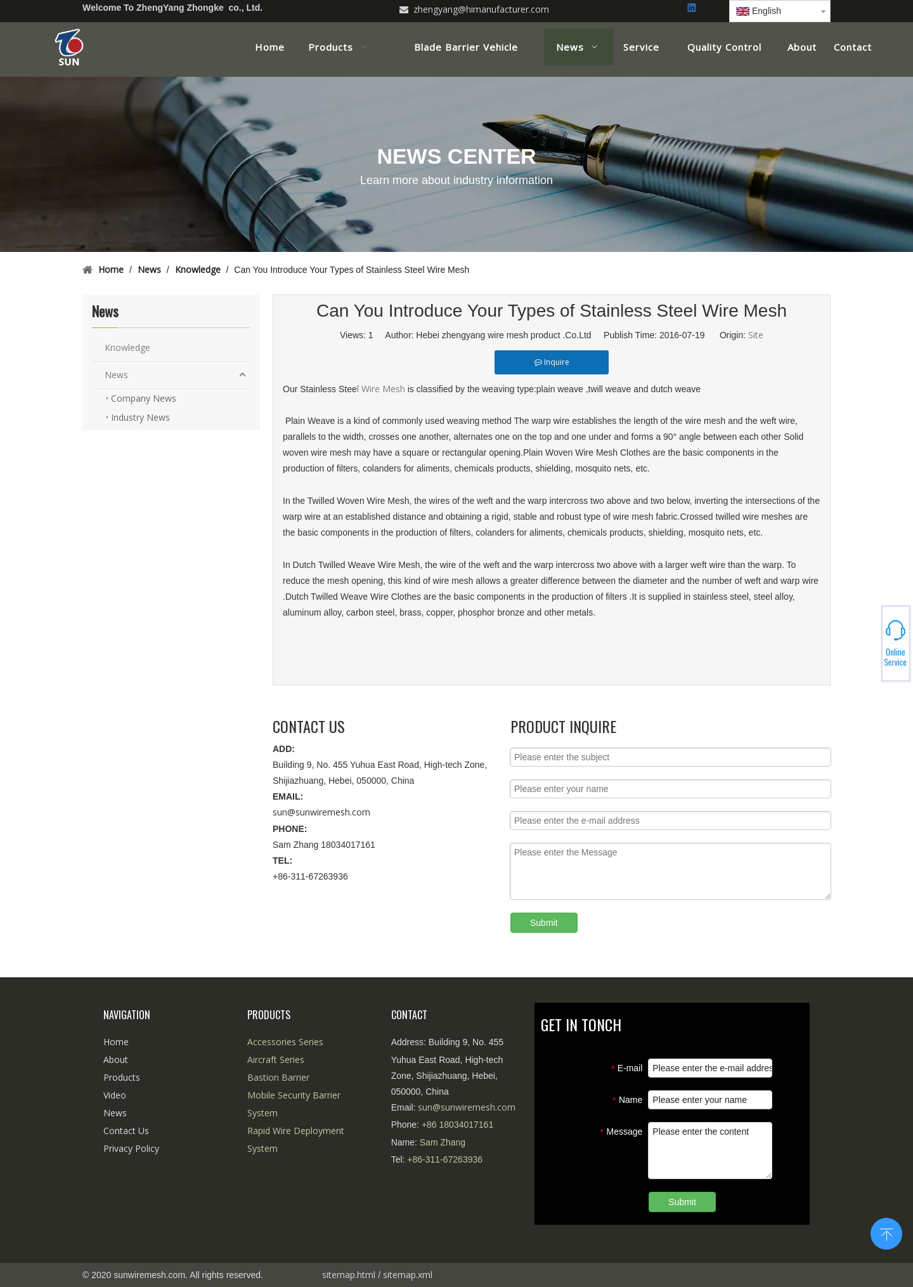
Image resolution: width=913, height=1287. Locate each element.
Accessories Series (285, 1042)
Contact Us (126, 1131)
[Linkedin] (693, 8)
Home (116, 1042)
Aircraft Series (275, 1059)
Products (121, 1077)
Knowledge (127, 347)
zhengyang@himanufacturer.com (481, 9)
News (116, 375)
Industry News (140, 417)
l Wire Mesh (382, 389)
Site (755, 335)
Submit (544, 923)
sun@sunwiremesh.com (321, 812)
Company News (143, 398)
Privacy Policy (131, 1148)
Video (114, 1095)
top (886, 1232)
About (115, 1059)
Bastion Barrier (278, 1077)
